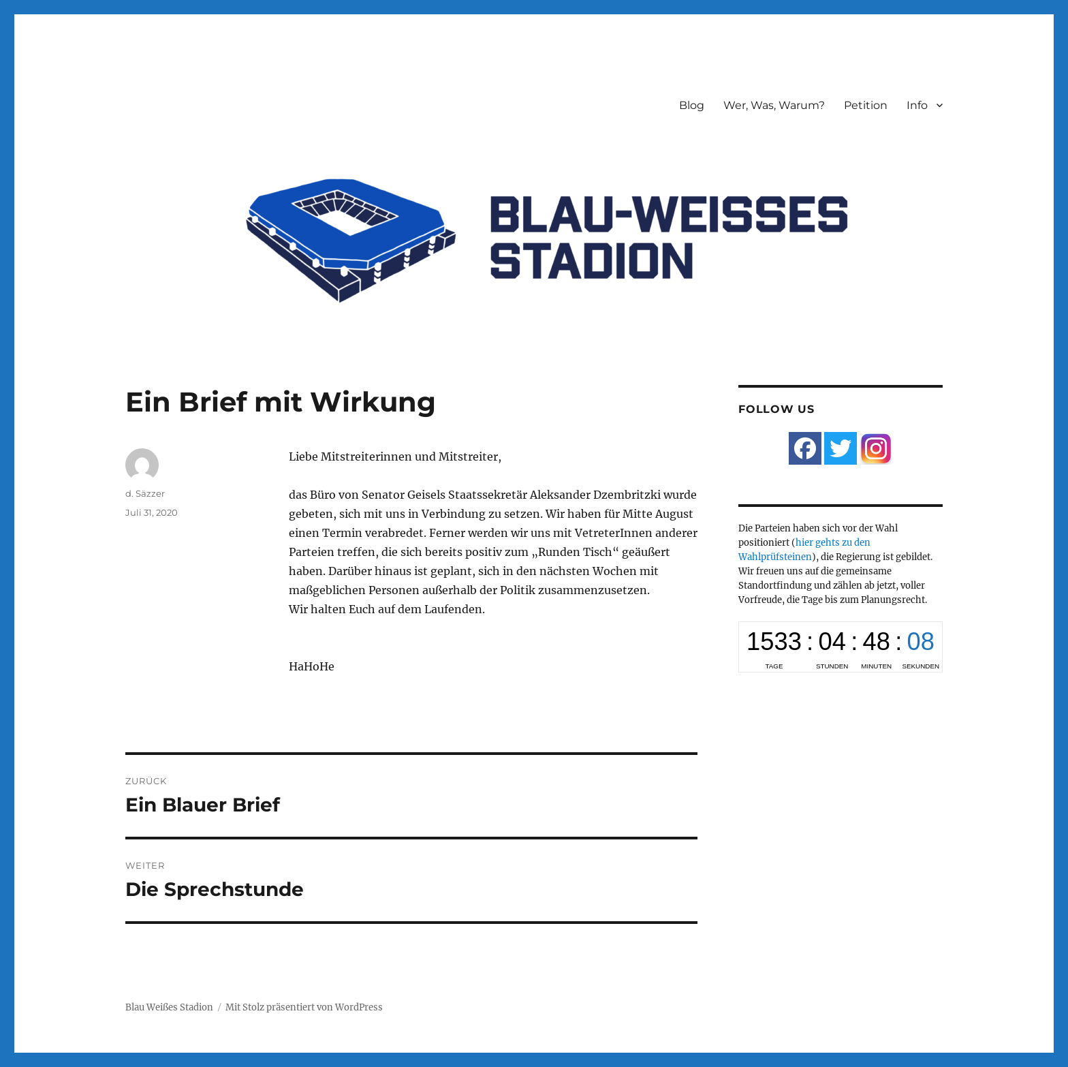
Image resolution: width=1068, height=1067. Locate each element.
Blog (691, 105)
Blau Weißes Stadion (169, 1007)
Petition (866, 105)
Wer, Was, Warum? (774, 105)
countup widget (840, 646)
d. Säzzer (145, 493)
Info (917, 105)
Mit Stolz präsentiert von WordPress (304, 1007)
